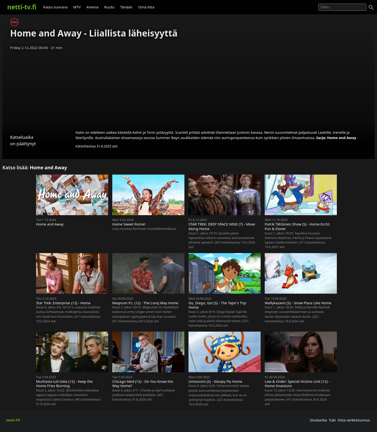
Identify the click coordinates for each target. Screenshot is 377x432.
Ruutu (109, 7)
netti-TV (13, 420)
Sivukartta (318, 420)
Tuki (332, 420)
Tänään (126, 7)
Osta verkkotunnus (354, 420)
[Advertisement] (188, 88)
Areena (93, 7)
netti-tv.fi (21, 7)
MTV (77, 7)
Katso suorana (55, 7)
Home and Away (341, 137)
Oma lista (146, 7)
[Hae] (342, 7)
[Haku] (371, 7)
